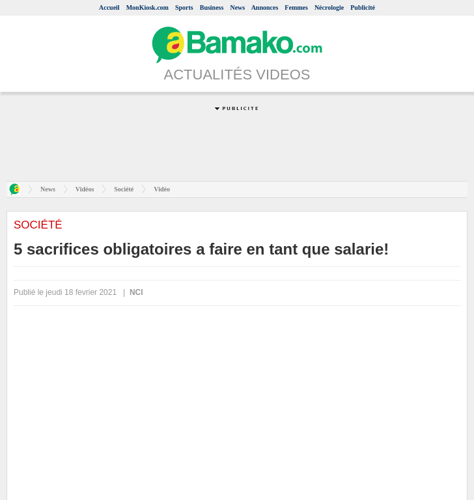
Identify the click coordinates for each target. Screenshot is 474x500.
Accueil (109, 7)
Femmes (296, 7)
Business (212, 7)
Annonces (265, 7)
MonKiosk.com (147, 7)
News (237, 7)
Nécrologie (329, 7)
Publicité (362, 7)
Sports (184, 7)
